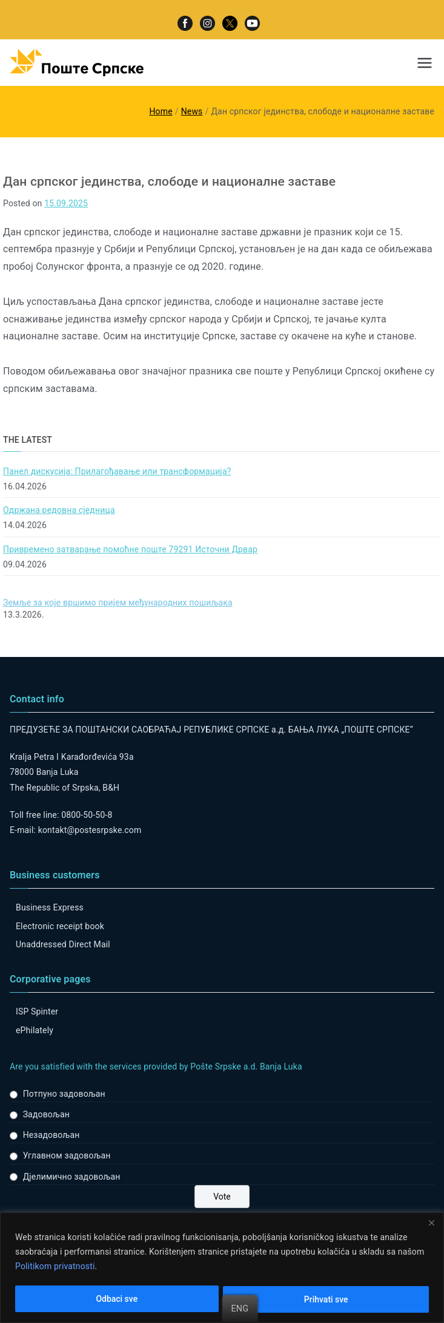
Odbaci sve (117, 1299)
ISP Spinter (37, 1011)
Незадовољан (51, 1135)
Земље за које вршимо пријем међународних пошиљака (118, 602)
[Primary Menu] (424, 62)
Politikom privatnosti (55, 1267)
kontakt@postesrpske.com (90, 830)
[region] (222, 1267)
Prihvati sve (326, 1299)
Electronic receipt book (60, 926)
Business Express (50, 907)
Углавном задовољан (67, 1155)
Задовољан (46, 1114)
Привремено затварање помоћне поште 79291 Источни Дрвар (130, 549)
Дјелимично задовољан (72, 1176)
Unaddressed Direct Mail (63, 944)
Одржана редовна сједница (59, 510)
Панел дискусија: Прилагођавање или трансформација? (117, 471)
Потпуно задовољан (64, 1094)
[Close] (431, 1222)
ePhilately (34, 1030)
